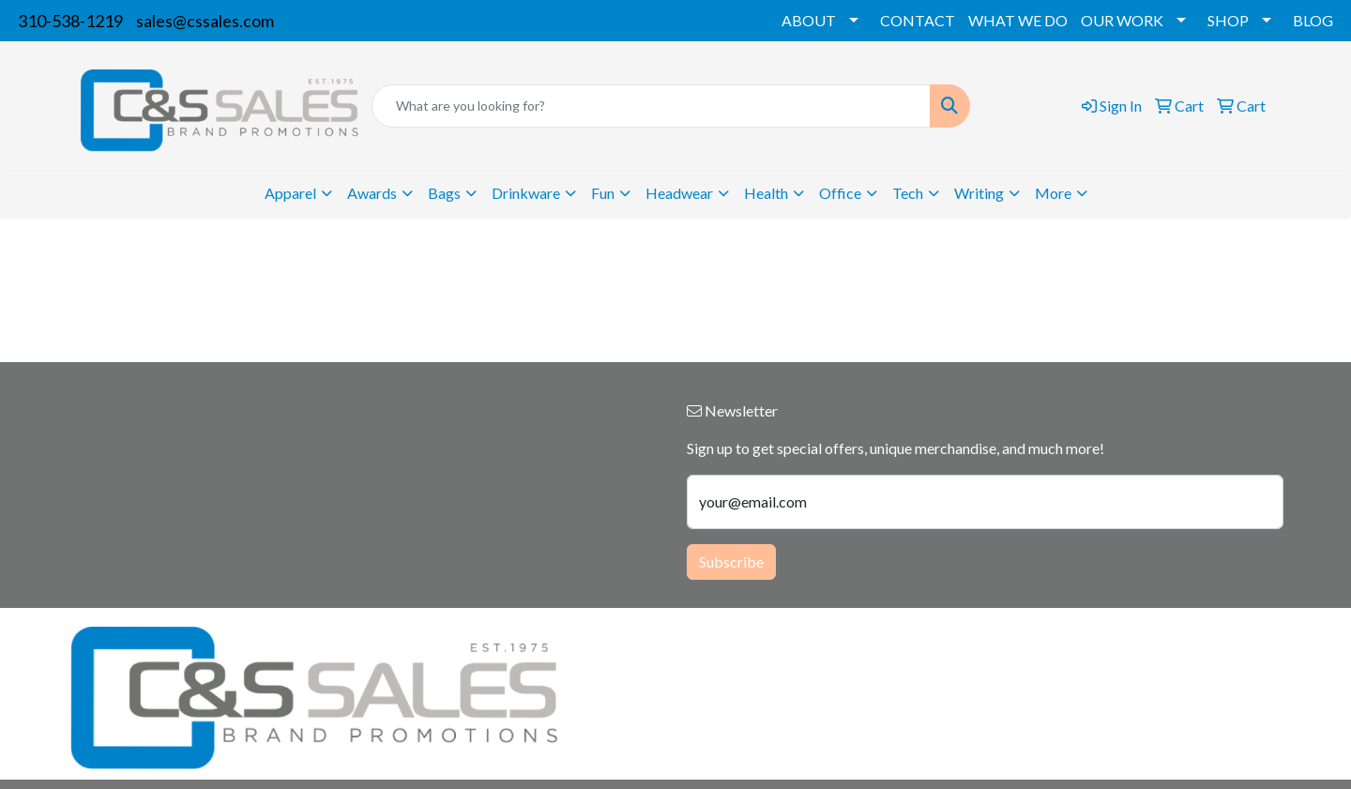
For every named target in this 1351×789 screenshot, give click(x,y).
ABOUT (809, 20)
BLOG (1313, 20)
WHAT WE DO (1018, 20)
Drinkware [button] (526, 193)
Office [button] (840, 193)
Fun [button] (603, 193)
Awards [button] (372, 193)
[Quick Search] (651, 106)
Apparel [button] (290, 193)
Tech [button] (907, 193)
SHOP (1228, 20)
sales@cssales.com (205, 20)
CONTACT (917, 20)
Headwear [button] (679, 193)
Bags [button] (444, 193)
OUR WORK (1122, 20)
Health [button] (766, 193)
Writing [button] (979, 193)
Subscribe (731, 561)
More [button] (1053, 193)
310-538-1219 (70, 20)
